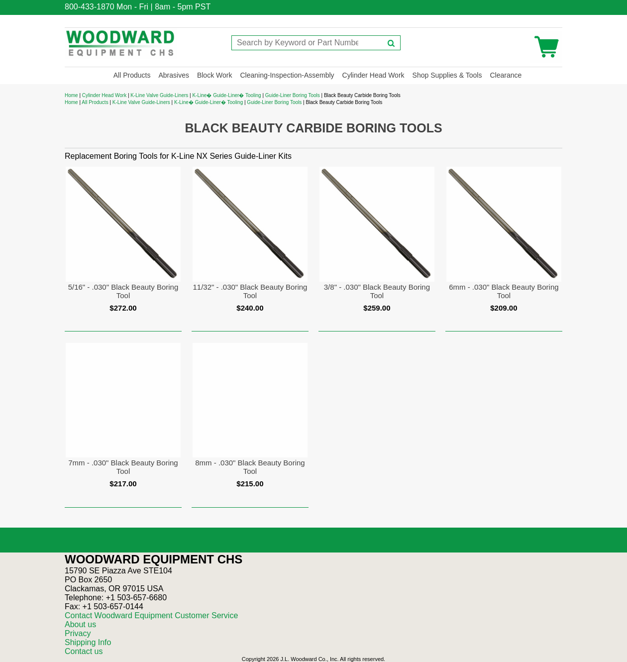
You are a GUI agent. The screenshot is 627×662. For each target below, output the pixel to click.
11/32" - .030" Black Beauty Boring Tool (250, 291)
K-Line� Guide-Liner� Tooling (226, 95)
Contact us (84, 651)
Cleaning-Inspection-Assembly (287, 75)
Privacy (78, 633)
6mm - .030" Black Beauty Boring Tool (503, 291)
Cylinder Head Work (373, 75)
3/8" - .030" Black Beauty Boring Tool (377, 291)
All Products (132, 75)
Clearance (506, 75)
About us (80, 624)
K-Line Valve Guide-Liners (159, 95)
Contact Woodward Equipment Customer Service (151, 615)
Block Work (214, 75)
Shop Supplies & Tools (447, 75)
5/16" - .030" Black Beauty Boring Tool (123, 291)
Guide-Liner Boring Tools (292, 95)
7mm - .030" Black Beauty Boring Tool (123, 466)
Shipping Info (88, 642)
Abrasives (173, 75)
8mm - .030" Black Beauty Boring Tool (250, 466)
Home (71, 95)
